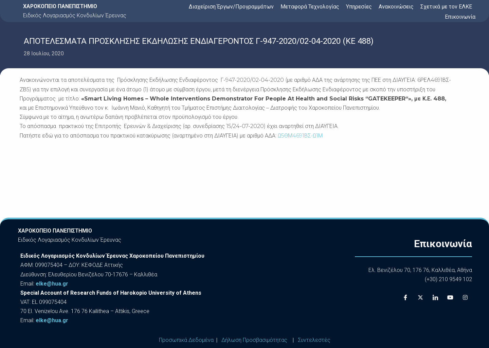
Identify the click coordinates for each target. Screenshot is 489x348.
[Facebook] (405, 297)
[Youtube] (450, 297)
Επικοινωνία (460, 17)
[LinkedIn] (435, 297)
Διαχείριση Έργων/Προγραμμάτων (231, 6)
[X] (420, 297)
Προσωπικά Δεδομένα (186, 340)
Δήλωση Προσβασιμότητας (254, 340)
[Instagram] (465, 297)
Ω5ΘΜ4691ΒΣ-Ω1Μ (300, 135)
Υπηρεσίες (359, 6)
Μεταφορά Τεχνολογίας (309, 6)
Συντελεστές (314, 340)
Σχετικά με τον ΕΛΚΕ (446, 6)
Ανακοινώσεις (396, 6)
